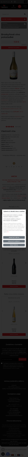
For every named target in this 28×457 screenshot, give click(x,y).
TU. (8, 231)
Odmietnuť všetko (14, 237)
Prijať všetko (14, 245)
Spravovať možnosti (14, 241)
